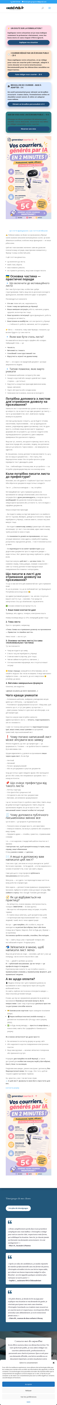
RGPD (28, 1402)
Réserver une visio (28, 129)
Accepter (28, 1384)
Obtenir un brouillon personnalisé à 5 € (28, 104)
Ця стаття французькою (18, 231)
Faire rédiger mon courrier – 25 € (28, 74)
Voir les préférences (28, 1397)
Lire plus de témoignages (18, 1208)
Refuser (28, 1390)
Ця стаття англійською (39, 231)
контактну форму (12, 1088)
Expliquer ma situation (28, 42)
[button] (53, 1363)
